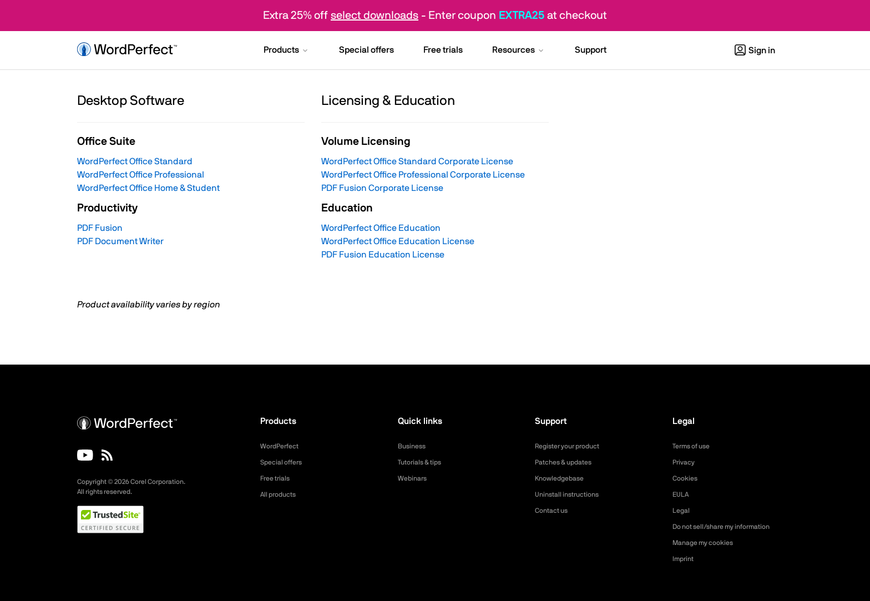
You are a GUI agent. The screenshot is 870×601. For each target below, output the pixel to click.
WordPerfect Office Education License (397, 241)
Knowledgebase (562, 478)
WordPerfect (282, 446)
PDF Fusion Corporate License (382, 188)
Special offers (284, 462)
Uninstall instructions (571, 494)
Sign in (755, 50)
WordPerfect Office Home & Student (148, 188)
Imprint (684, 559)
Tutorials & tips (423, 462)
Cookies (686, 478)
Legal (682, 510)
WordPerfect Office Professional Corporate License (423, 174)
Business (413, 446)
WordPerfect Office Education (381, 228)
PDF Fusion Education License (382, 254)
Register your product (573, 446)
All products (281, 494)
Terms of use (694, 446)
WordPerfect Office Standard (135, 161)
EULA (681, 494)
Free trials (277, 478)
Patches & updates (568, 462)
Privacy (685, 462)
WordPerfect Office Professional (140, 174)
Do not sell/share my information (729, 527)
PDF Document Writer (120, 241)
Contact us (554, 510)
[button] (286, 51)
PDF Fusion (100, 228)
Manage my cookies (707, 543)
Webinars (414, 478)
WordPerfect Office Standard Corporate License (417, 161)
